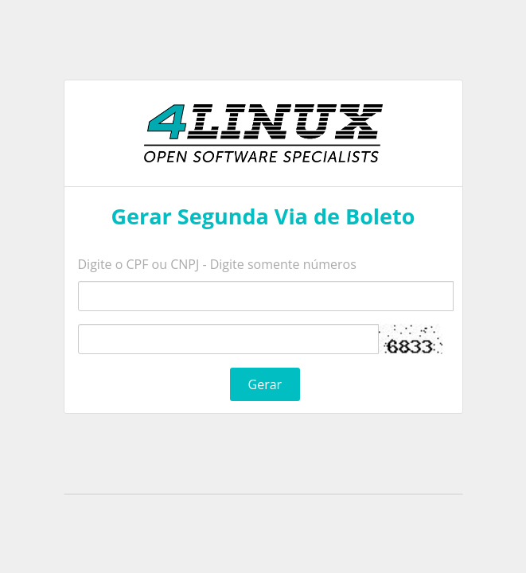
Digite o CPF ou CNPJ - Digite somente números (217, 264)
